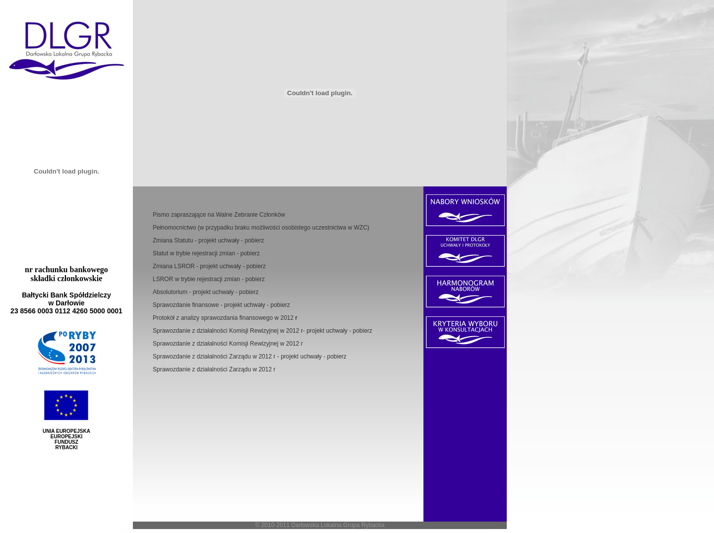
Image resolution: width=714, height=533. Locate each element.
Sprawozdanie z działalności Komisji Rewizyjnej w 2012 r (228, 343)
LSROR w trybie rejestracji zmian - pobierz (209, 279)
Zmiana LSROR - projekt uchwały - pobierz (209, 266)
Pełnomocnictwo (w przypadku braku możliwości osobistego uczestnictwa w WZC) (261, 227)
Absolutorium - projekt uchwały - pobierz (205, 292)
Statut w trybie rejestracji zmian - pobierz (206, 253)
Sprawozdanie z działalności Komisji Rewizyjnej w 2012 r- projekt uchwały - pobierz (262, 330)
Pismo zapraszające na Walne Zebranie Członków (219, 214)
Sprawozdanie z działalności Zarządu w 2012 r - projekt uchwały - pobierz (250, 356)
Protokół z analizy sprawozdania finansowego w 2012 (224, 317)
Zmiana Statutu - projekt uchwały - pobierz (208, 240)
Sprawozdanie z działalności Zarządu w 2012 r (214, 369)
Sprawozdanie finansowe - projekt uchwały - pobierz (221, 304)
